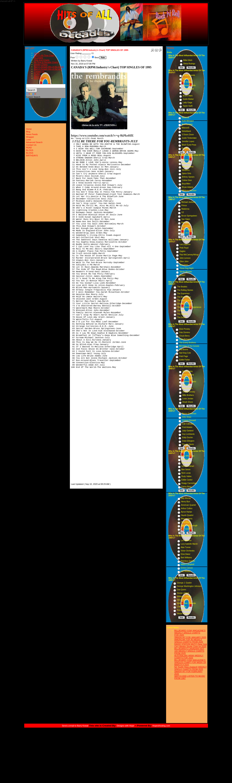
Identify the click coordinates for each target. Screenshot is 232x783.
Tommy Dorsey (188, 392)
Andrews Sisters (189, 381)
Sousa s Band (183, 593)
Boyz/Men (186, 184)
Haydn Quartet (187, 515)
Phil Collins (186, 229)
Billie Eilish (187, 60)
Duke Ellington (188, 441)
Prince (184, 205)
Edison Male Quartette (186, 603)
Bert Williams (186, 558)
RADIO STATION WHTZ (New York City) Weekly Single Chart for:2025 (190, 645)
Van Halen (185, 219)
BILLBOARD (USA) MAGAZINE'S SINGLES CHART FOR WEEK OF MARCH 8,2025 (190, 662)
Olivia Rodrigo (189, 64)
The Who (181, 311)
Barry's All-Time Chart (44, 55)
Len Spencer (186, 540)
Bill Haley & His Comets (189, 346)
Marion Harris (186, 519)
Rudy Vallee (186, 476)
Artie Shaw (186, 417)
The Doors (181, 317)
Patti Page (183, 356)
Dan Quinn (181, 590)
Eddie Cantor (186, 480)
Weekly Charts (41, 64)
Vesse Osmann (183, 613)
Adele (185, 92)
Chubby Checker (184, 304)
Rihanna (185, 117)
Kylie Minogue (188, 121)
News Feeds (32, 134)
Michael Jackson (188, 202)
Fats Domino (184, 332)
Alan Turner (186, 547)
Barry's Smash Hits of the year (48, 69)
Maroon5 (185, 128)
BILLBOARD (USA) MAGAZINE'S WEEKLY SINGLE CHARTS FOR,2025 (190, 632)
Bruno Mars (188, 96)
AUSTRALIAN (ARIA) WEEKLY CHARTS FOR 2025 (188, 656)
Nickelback (186, 131)
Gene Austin (186, 463)
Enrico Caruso (187, 568)
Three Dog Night (186, 268)
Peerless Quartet (188, 561)
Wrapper (30, 137)
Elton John (184, 261)
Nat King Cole (185, 353)
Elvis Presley (184, 329)
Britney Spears (188, 177)
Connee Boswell (189, 420)
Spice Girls (186, 173)
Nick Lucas (186, 473)
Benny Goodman (189, 414)
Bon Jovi (185, 233)
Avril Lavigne (187, 124)
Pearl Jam (186, 163)
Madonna (185, 209)
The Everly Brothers (187, 343)
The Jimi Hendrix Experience (189, 307)
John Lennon (185, 258)
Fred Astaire (187, 427)
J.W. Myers (181, 607)
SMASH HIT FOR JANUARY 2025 (190, 637)
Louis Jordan (187, 399)
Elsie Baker (186, 554)
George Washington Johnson (189, 586)
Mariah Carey (187, 167)
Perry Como (187, 388)
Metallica (185, 170)
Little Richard (184, 339)
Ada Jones (185, 529)
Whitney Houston (189, 190)
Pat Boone (183, 349)
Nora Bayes (186, 522)
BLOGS (37, 76)
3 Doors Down (188, 135)
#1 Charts (38, 58)
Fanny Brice (186, 487)
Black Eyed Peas (189, 145)
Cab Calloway (188, 424)
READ (37, 73)
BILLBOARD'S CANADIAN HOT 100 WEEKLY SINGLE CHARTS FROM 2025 (189, 651)
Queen (182, 275)
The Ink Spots (188, 444)
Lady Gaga (187, 102)
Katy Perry (187, 79)
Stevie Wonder (186, 272)
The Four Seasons (185, 300)
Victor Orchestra (188, 551)
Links (28, 139)
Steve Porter (182, 600)
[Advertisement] (82, 425)
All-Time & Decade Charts (46, 62)
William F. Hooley (184, 596)
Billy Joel (185, 223)
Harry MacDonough (189, 525)
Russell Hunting (183, 610)
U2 (182, 212)
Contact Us (39, 71)
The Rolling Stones (185, 290)
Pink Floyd (184, 248)
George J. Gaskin (184, 583)
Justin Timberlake (189, 138)
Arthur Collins (186, 508)
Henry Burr (185, 502)
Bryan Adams (187, 187)
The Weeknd (188, 89)
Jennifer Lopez (188, 141)
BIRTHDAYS (40, 78)
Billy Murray (186, 498)
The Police (185, 226)
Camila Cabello (189, 85)
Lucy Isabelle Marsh (189, 544)
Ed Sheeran (188, 82)
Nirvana (185, 160)
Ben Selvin (186, 470)
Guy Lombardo (188, 434)
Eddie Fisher (184, 360)
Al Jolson (185, 459)
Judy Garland (187, 431)
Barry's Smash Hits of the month (49, 67)
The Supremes (183, 293)
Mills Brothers (188, 395)
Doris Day (186, 385)
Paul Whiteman (187, 456)
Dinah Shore (187, 402)
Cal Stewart (186, 571)
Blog (28, 131)
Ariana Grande (189, 75)
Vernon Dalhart (187, 466)
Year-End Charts (41, 60)
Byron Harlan (186, 512)
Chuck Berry (184, 336)
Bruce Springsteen (189, 216)
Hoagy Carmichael (189, 483)
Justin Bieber (188, 99)
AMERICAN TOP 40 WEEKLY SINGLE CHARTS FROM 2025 (188, 640)
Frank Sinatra (188, 375)
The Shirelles (182, 314)
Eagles (182, 251)
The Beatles (182, 287)
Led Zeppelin (185, 244)
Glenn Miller (187, 378)
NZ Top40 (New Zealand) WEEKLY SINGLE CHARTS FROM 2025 (190, 668)
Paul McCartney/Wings (189, 255)
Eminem (185, 148)
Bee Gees (184, 265)
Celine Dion (187, 180)
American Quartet (188, 505)
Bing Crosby (187, 371)
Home (37, 53)
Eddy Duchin (187, 437)
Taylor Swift (187, 106)
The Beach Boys (184, 297)
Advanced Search (34, 142)
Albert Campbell (187, 564)
